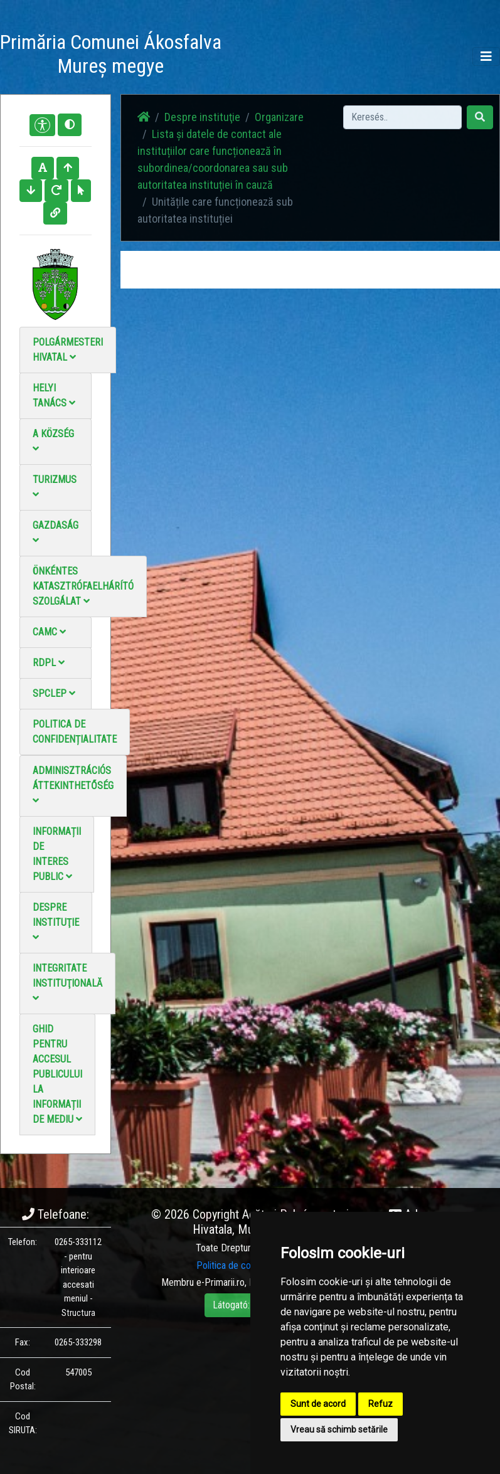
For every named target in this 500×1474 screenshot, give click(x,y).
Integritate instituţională (67, 982)
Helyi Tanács (54, 395)
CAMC (49, 632)
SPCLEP (54, 693)
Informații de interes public (57, 854)
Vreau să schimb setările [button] (339, 1429)
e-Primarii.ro (220, 1282)
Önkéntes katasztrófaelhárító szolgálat (83, 586)
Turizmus (55, 486)
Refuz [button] (380, 1404)
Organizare (279, 117)
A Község (53, 440)
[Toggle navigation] (486, 56)
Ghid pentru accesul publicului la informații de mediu (57, 1074)
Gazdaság (55, 532)
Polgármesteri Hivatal (68, 349)
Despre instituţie (56, 921)
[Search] (402, 117)
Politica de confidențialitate (75, 731)
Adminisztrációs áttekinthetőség (73, 785)
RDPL (49, 663)
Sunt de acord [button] (318, 1404)
